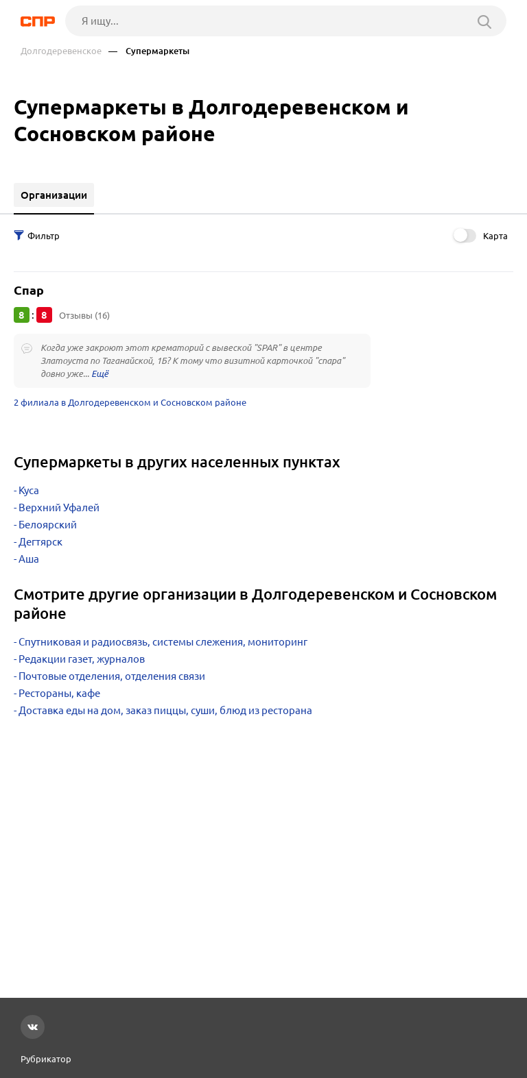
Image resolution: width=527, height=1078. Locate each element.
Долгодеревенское (61, 51)
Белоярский (48, 524)
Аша (29, 559)
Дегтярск (40, 542)
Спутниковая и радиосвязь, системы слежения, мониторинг (163, 642)
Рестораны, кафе (59, 693)
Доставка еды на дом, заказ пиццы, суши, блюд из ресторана (165, 710)
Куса (29, 490)
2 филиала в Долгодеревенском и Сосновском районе (130, 402)
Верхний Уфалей (59, 507)
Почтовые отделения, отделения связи (112, 676)
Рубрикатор (46, 1058)
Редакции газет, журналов (82, 659)
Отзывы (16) (84, 315)
